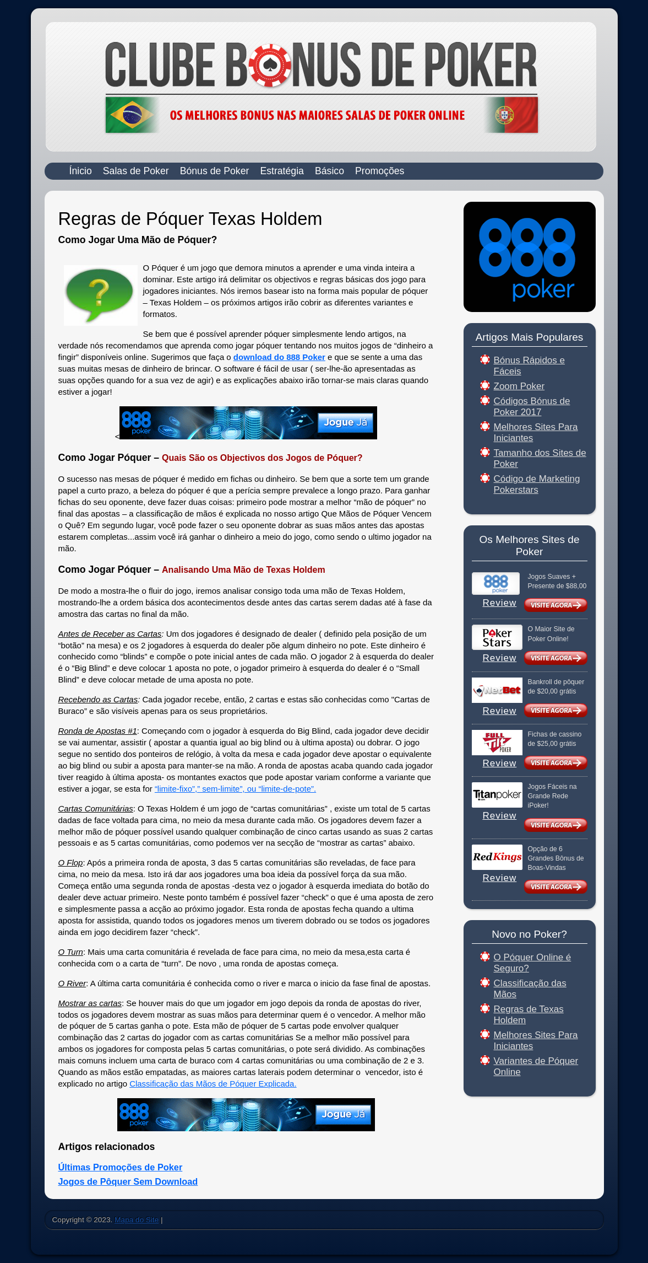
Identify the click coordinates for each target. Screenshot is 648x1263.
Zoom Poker (519, 386)
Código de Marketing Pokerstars (537, 484)
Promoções (379, 170)
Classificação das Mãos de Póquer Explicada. (212, 1083)
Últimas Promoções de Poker (120, 1167)
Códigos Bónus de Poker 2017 (532, 406)
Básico (329, 170)
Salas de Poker (136, 170)
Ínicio (80, 170)
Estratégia (282, 170)
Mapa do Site (137, 1220)
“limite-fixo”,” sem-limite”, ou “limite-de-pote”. (235, 788)
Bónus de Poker (214, 170)
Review (500, 603)
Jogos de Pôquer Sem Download (128, 1181)
